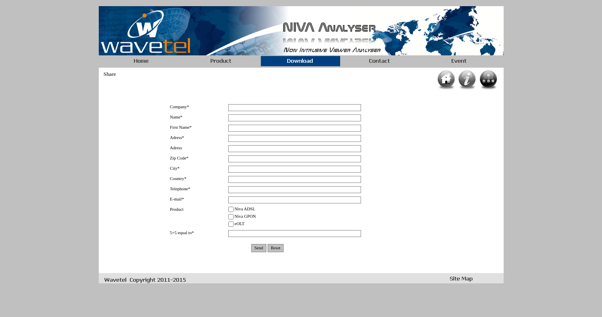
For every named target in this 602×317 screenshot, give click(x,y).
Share (110, 74)
